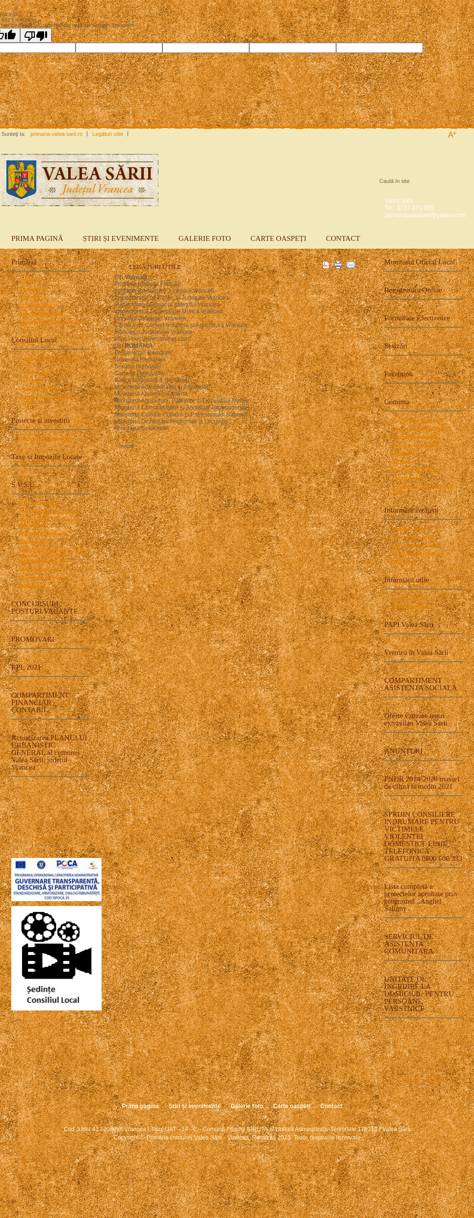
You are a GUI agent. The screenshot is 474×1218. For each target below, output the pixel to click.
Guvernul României (139, 359)
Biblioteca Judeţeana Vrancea (153, 332)
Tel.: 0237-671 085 (409, 208)
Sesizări (395, 346)
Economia (405, 454)
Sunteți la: (13, 134)
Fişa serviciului (38, 503)
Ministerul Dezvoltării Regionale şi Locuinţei (171, 421)
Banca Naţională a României (151, 380)
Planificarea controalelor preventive (50, 523)
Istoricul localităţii (415, 445)
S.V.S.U (23, 485)
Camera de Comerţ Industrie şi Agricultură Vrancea (180, 325)
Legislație (404, 562)
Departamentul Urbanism (51, 322)
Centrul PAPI (408, 479)
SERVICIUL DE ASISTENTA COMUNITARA (408, 944)
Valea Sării (399, 200)
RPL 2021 (26, 667)
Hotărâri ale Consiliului (48, 372)
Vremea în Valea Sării (416, 652)
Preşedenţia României (143, 352)
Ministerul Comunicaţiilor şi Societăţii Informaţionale (181, 407)
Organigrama (35, 306)
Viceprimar (33, 289)
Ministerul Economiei (141, 428)
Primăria (24, 262)
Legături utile (107, 134)
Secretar (29, 297)
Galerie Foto (46, 838)
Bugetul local (408, 529)
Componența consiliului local (49, 361)
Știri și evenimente (121, 238)
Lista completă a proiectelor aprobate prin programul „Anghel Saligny (420, 897)
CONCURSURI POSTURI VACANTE (44, 607)
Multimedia (33, 586)
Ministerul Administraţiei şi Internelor (161, 387)
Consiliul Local (34, 340)
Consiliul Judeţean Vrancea (150, 318)
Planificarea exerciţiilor (48, 512)
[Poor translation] (36, 35)
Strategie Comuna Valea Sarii (422, 490)
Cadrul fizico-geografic (421, 429)
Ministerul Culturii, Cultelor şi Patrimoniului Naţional (181, 414)
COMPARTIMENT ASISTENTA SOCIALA (420, 684)
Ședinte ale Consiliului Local (47, 400)
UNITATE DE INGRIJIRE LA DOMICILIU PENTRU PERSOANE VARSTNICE (419, 993)
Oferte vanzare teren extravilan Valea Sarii (416, 719)
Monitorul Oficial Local (419, 262)
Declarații (31, 381)
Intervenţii (32, 542)
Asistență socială (41, 314)
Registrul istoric (39, 569)
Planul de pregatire (43, 534)
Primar (27, 281)
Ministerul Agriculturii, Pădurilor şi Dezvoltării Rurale (181, 400)
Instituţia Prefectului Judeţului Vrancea (164, 290)
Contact (343, 238)
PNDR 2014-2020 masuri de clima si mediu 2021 (421, 782)
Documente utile (413, 537)
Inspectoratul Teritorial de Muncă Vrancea (168, 311)
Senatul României (137, 366)
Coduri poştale (410, 607)
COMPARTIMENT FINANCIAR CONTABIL (40, 702)
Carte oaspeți (279, 238)
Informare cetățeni (411, 510)
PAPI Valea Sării (408, 624)
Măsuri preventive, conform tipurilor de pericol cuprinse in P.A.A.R (54, 556)
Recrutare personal (43, 578)
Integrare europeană (418, 554)
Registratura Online (413, 290)
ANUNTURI (403, 751)
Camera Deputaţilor (140, 373)
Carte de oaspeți (420, 1080)
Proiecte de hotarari (44, 389)
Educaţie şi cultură (416, 470)
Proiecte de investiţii (45, 439)
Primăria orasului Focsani (147, 284)
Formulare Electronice (417, 318)
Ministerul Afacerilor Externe (150, 393)
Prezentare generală (417, 420)
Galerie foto (205, 238)
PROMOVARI (32, 639)
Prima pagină (37, 238)
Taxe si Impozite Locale (46, 457)
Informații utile (406, 580)
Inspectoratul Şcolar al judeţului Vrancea (166, 304)
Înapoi (126, 446)
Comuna (396, 402)
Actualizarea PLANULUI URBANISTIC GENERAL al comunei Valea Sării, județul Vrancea (49, 752)
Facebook (398, 374)
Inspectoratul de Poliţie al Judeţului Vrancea (171, 297)
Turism (400, 462)
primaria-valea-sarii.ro (56, 134)
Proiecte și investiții (40, 420)
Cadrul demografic (415, 437)
